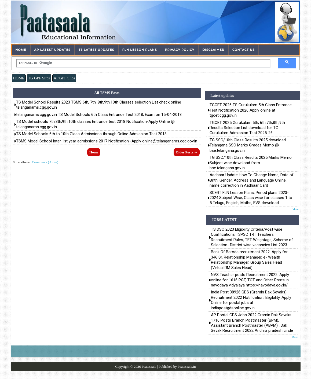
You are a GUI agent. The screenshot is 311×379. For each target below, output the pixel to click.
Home (21, 49)
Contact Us (243, 49)
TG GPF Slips (39, 78)
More (295, 209)
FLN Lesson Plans (139, 49)
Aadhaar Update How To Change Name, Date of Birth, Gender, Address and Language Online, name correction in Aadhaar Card (252, 180)
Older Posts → (186, 152)
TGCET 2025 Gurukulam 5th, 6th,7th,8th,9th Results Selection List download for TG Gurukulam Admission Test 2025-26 (247, 127)
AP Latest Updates (52, 49)
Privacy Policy (180, 49)
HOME (18, 78)
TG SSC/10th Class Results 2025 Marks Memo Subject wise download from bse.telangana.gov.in (251, 162)
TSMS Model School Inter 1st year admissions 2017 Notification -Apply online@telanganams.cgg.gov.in (106, 141)
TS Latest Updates (96, 49)
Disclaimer (213, 49)
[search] (138, 63)
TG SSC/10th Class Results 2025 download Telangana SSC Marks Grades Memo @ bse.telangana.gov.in (248, 145)
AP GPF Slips (64, 78)
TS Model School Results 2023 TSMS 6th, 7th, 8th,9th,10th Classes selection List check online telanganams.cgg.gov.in (98, 105)
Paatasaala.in (187, 367)
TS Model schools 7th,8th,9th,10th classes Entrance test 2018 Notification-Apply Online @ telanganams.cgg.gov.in (95, 124)
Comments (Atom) (45, 162)
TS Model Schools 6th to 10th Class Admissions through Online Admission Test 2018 (91, 133)
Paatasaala (149, 367)
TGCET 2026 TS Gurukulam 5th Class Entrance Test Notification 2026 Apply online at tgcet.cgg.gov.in (251, 110)
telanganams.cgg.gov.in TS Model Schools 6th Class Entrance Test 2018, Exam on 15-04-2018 (99, 114)
